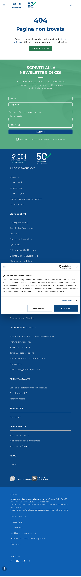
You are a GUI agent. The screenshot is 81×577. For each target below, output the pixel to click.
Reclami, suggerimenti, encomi (25, 370)
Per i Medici (16, 409)
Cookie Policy (17, 528)
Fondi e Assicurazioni (20, 348)
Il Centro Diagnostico (22, 169)
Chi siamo (14, 178)
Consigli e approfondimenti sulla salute (28, 388)
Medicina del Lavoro (19, 436)
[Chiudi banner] (77, 267)
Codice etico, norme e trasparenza (26, 200)
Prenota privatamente (20, 343)
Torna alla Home (40, 48)
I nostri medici (16, 183)
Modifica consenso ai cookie (23, 534)
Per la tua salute (20, 380)
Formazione (15, 418)
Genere (12, 112)
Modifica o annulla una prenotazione (27, 359)
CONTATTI (14, 465)
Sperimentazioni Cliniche (22, 319)
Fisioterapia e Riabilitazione (23, 251)
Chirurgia (14, 234)
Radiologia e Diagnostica (22, 229)
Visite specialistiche (19, 223)
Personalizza (67, 301)
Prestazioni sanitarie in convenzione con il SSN (32, 337)
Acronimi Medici (17, 399)
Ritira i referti (16, 365)
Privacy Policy (17, 522)
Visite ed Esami (18, 215)
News (13, 457)
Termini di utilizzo (18, 517)
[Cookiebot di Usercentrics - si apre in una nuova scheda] (60, 267)
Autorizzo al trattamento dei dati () (42, 140)
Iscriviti (40, 132)
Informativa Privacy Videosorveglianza (28, 539)
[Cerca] (71, 4)
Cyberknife (15, 245)
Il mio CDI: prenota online (22, 354)
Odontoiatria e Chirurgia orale (24, 256)
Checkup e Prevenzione (21, 240)
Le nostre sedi (16, 189)
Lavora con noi (17, 205)
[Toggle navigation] (4, 4)
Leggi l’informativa (57, 140)
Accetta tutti (66, 308)
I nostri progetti (17, 194)
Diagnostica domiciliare (21, 262)
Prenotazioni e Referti (23, 329)
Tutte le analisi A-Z (18, 394)
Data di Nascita (16, 116)
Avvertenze (16, 545)
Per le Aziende (18, 427)
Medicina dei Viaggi (19, 447)
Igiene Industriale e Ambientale (25, 441)
